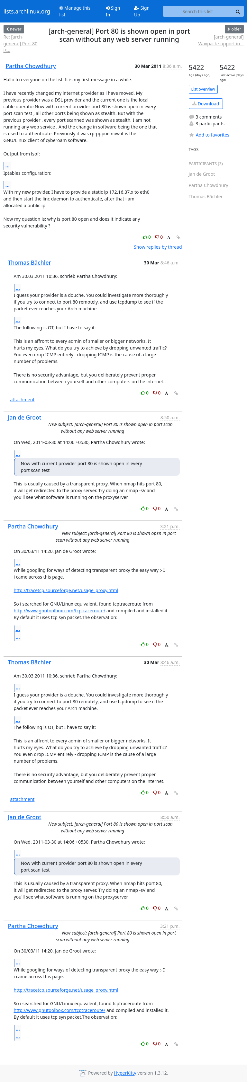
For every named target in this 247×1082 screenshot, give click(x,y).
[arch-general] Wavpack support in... (220, 40)
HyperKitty (125, 1073)
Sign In (113, 11)
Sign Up (142, 11)
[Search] (238, 11)
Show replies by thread (158, 247)
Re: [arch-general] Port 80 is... (21, 43)
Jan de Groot (24, 417)
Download (205, 104)
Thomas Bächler (29, 262)
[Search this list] (197, 11)
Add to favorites (209, 135)
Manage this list (74, 11)
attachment (22, 399)
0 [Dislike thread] (159, 237)
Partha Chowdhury (31, 66)
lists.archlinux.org (27, 11)
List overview (203, 89)
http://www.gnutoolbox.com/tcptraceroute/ (59, 611)
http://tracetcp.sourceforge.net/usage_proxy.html (66, 590)
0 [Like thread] (147, 237)
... (7, 165)
